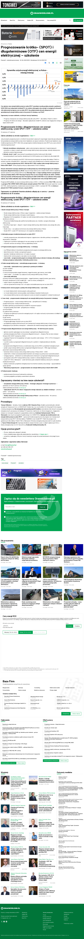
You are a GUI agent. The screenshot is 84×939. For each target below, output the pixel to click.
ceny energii (5, 463)
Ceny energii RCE (51, 20)
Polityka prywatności (68, 912)
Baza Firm (12, 20)
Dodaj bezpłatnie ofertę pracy (51, 760)
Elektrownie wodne (55, 687)
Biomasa (20, 687)
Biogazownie (6, 687)
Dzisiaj (25, 632)
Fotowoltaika (6, 690)
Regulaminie (6, 526)
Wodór (44, 929)
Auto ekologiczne (47, 920)
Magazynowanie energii (48, 926)
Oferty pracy (21, 20)
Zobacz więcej (76, 713)
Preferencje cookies (68, 923)
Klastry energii (22, 690)
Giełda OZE (30, 20)
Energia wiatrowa (70, 687)
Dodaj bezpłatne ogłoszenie (8, 763)
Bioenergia (45, 924)
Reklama (66, 919)
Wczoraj (10, 632)
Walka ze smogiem (47, 927)
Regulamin (66, 918)
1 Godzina (77, 626)
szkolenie (21, 463)
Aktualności (4, 44)
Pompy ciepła (53, 690)
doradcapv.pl (22, 387)
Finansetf (13, 463)
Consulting (37, 687)
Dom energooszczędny (48, 922)
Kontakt (65, 916)
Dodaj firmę (66, 713)
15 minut (69, 626)
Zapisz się (42, 507)
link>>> (33, 136)
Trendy (10, 44)
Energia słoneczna (47, 916)
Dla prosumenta (40, 20)
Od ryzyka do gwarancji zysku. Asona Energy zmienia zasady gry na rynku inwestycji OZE (20, 26)
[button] (70, 20)
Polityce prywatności (15, 526)
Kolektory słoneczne (39, 690)
